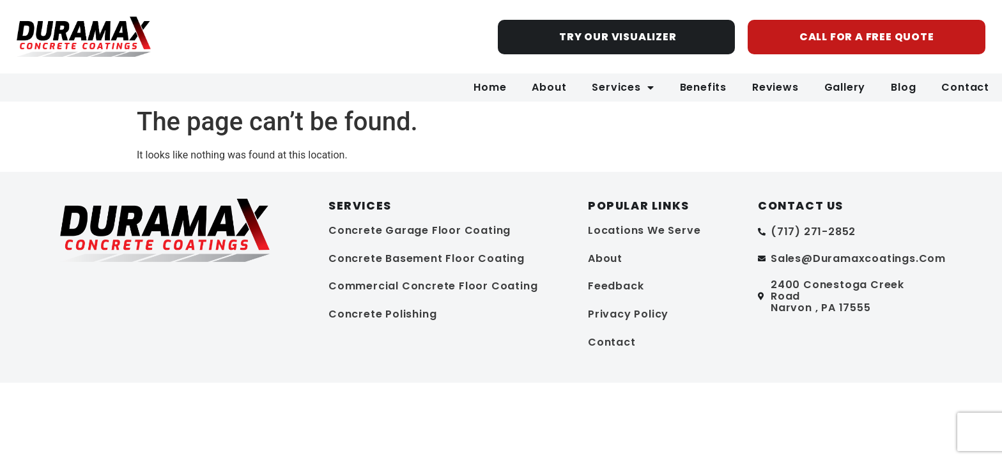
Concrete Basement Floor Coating (426, 258)
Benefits (703, 87)
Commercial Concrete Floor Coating (432, 286)
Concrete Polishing (382, 314)
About (549, 87)
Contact (965, 87)
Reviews (775, 87)
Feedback (616, 286)
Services (623, 87)
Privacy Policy (628, 314)
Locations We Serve (644, 230)
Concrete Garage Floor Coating (419, 230)
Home (490, 87)
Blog (903, 87)
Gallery (845, 87)
